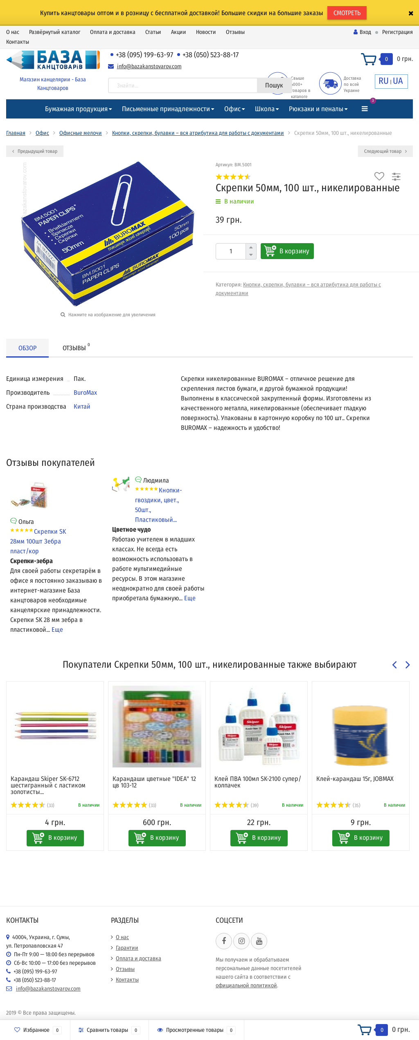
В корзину (294, 251)
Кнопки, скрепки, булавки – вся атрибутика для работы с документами (198, 133)
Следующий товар (385, 151)
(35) (338, 805)
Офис (232, 109)
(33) (32, 805)
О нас (12, 32)
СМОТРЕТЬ (346, 13)
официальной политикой (246, 985)
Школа (265, 109)
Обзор (27, 348)
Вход (362, 32)
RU (383, 80)
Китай (82, 406)
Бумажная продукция (76, 109)
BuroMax (85, 392)
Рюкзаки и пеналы (316, 109)
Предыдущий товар (34, 151)
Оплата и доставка (112, 32)
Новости (206, 32)
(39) (236, 805)
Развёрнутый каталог (54, 32)
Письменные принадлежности (166, 109)
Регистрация (397, 32)
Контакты (17, 41)
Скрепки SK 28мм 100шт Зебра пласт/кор (38, 541)
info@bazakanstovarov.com (149, 66)
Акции (178, 32)
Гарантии (127, 947)
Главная (15, 133)
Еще (57, 629)
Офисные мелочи (80, 133)
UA (398, 80)
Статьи (153, 32)
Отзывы (235, 32)
